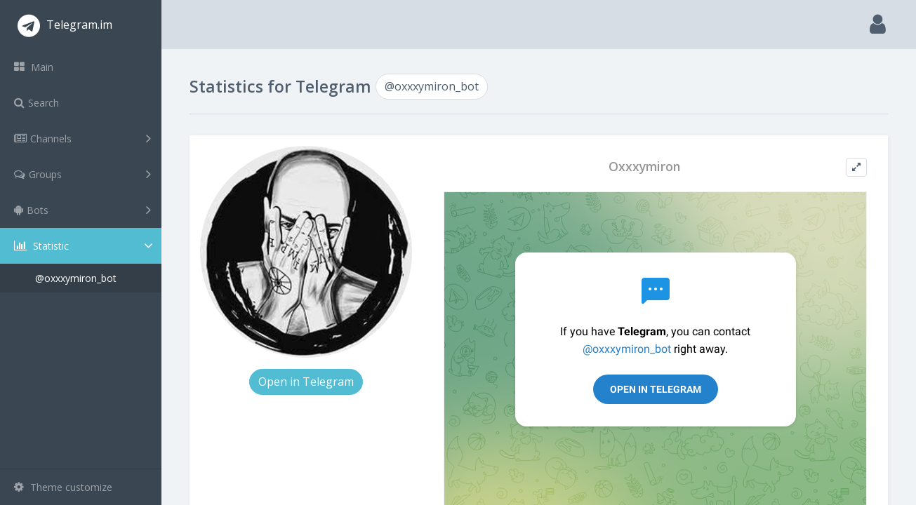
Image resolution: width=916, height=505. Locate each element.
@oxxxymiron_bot (76, 278)
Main (33, 67)
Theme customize (63, 487)
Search (36, 102)
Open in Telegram (306, 381)
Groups (82, 174)
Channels (82, 138)
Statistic (85, 245)
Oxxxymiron (644, 166)
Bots (82, 210)
